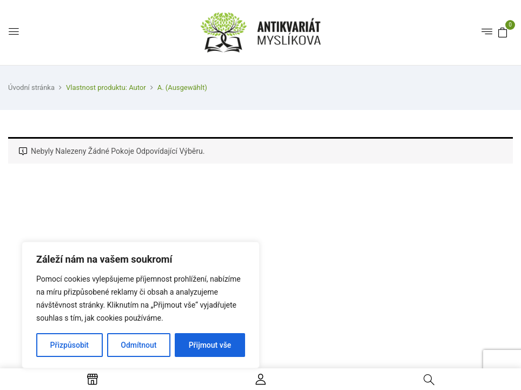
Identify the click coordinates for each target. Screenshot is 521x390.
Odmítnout (138, 345)
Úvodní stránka (31, 87)
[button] (502, 32)
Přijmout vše (210, 345)
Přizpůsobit (69, 345)
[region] (141, 305)
